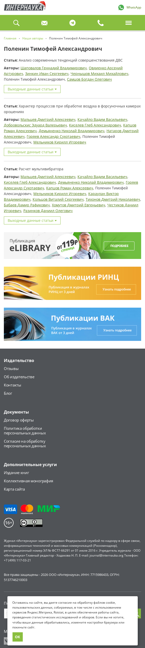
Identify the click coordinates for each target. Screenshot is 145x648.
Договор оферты (19, 420)
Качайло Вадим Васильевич (102, 119)
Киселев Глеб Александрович (95, 125)
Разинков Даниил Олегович (48, 210)
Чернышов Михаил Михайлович (99, 73)
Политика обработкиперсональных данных (25, 430)
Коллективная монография (28, 480)
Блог (8, 393)
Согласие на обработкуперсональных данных (25, 443)
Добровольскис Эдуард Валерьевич (35, 125)
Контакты (12, 385)
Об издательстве (19, 376)
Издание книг (16, 472)
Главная (24, 7)
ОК (17, 636)
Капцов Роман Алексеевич (69, 188)
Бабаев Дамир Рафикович (27, 205)
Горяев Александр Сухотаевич (53, 136)
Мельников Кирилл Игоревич (59, 142)
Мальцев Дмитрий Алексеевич (48, 119)
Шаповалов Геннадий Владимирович (54, 67)
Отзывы (11, 368)
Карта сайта (14, 489)
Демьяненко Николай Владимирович (71, 130)
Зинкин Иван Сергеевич (47, 73)
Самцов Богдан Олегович (89, 79)
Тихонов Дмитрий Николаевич (113, 199)
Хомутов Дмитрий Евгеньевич (78, 205)
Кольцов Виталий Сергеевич (58, 199)
